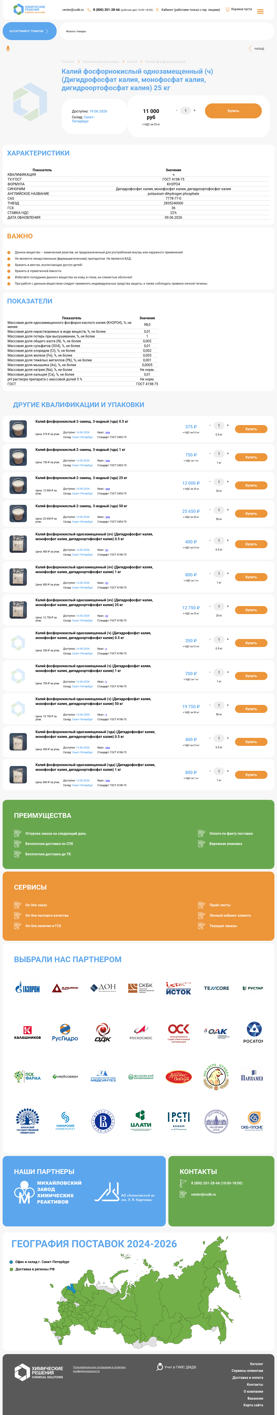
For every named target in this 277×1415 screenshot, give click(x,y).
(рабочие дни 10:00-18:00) (137, 9)
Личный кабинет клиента (230, 915)
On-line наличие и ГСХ (43, 926)
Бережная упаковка (225, 844)
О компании (253, 1391)
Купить (233, 111)
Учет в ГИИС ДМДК (180, 1367)
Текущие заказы (223, 926)
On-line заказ (36, 905)
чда (107, 432)
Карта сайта (253, 1405)
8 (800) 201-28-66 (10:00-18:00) (216, 1183)
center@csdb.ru (73, 9)
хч (106, 549)
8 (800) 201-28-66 (107, 10)
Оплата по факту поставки (231, 833)
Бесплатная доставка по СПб (49, 844)
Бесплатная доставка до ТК (48, 854)
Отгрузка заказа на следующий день (56, 833)
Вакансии (255, 1398)
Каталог (256, 1364)
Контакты (255, 1384)
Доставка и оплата (247, 1378)
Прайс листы (220, 905)
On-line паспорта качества (47, 915)
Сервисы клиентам (247, 1371)
